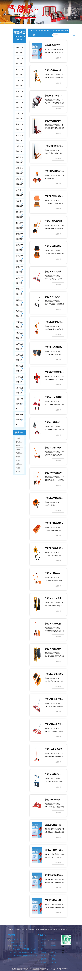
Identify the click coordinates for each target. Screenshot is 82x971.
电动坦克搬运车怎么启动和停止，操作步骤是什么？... (19, 442)
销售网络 (43, 20)
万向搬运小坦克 (43, 947)
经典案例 (37, 20)
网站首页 (14, 20)
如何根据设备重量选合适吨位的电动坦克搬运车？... (19, 468)
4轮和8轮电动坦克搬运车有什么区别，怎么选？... (19, 464)
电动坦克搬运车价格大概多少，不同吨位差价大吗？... (19, 445)
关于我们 (20, 20)
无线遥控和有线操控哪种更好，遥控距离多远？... (19, 453)
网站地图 (64, 929)
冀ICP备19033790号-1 (63, 969)
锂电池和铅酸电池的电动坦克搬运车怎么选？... (19, 449)
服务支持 (48, 20)
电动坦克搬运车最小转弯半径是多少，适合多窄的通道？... (19, 457)
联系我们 (54, 20)
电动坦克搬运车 (43, 940)
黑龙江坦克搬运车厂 (19, 420)
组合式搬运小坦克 (53, 954)
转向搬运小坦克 (53, 947)
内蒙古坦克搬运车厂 (19, 404)
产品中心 (26, 20)
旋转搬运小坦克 (43, 954)
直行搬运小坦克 (53, 940)
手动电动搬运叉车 (53, 960)
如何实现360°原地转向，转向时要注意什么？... (19, 438)
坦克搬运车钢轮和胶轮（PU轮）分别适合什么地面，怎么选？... (19, 460)
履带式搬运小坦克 (43, 960)
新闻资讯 (31, 20)
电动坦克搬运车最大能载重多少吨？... (19, 471)
